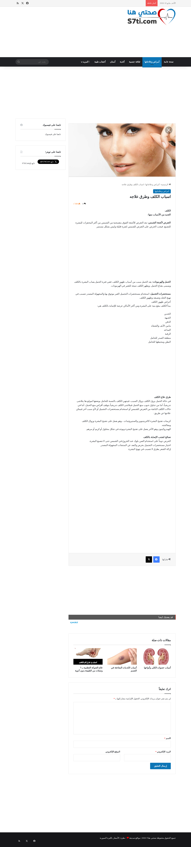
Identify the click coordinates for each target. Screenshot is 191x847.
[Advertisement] (68, 32)
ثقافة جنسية (134, 62)
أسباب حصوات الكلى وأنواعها (157, 668)
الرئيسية (166, 184)
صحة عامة (168, 62)
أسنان (112, 62)
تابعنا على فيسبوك (53, 134)
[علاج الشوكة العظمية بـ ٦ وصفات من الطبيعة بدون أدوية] (88, 656)
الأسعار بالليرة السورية (109, 838)
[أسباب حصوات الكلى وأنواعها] (156, 656)
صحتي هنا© (151, 838)
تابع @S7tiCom (28, 163)
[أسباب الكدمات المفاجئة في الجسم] (122, 656)
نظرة (123, 838)
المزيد (86, 62)
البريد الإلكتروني (163, 751)
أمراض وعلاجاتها (152, 62)
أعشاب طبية (100, 62)
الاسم (167, 738)
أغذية (122, 62)
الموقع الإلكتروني (112, 751)
